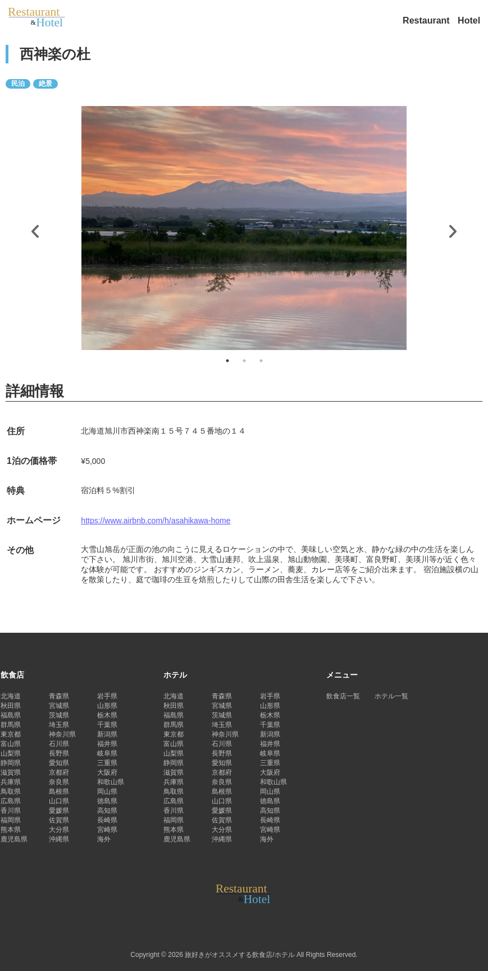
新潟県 (107, 734)
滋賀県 (11, 772)
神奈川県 (62, 734)
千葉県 (107, 725)
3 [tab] (261, 360)
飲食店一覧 (343, 696)
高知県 (107, 810)
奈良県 (59, 782)
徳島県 (107, 801)
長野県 (59, 753)
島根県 (59, 791)
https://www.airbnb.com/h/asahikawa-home (155, 520)
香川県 (11, 810)
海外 (104, 839)
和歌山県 (110, 782)
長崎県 (107, 820)
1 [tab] (227, 360)
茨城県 (59, 715)
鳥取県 (11, 791)
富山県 (11, 744)
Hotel (469, 20)
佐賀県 (59, 820)
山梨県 (11, 753)
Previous (35, 228)
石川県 (59, 744)
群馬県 (11, 725)
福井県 (107, 744)
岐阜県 (107, 753)
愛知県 (59, 763)
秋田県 (11, 706)
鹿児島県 (14, 839)
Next (452, 228)
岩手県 (107, 696)
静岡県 (11, 763)
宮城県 (59, 706)
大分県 (59, 830)
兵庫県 (11, 782)
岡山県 (107, 791)
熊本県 (11, 830)
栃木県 (107, 715)
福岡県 (11, 820)
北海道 (11, 696)
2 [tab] (244, 360)
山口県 (59, 801)
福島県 (11, 715)
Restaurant (427, 20)
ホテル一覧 (391, 696)
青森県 (59, 696)
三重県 (107, 763)
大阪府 (107, 772)
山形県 (107, 706)
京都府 (59, 772)
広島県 (11, 801)
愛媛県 (59, 810)
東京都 (11, 734)
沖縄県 (59, 839)
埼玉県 (59, 725)
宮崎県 (107, 830)
